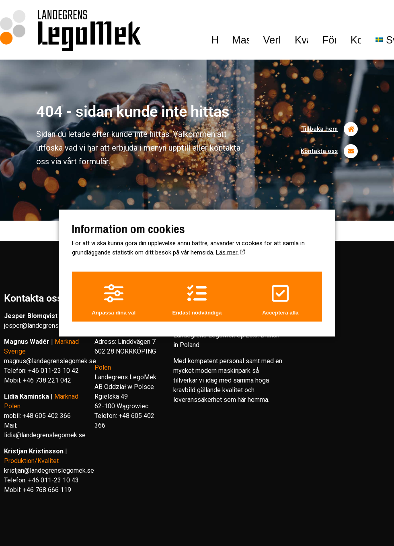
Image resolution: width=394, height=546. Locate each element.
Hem (51, 15)
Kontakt (312, 15)
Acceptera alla (282, 300)
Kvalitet (208, 15)
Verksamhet (157, 15)
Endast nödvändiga (197, 300)
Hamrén (253, 536)
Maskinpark (97, 15)
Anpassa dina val (112, 300)
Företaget (264, 15)
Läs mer (230, 250)
